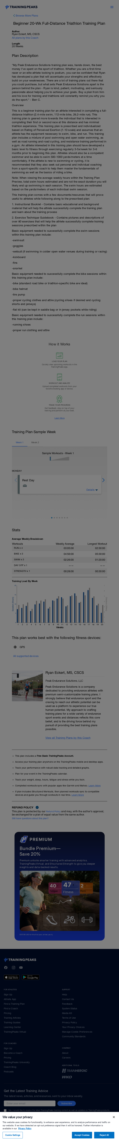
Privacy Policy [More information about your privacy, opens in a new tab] (24, 1133)
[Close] (113, 1121)
